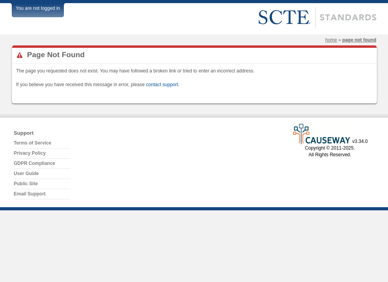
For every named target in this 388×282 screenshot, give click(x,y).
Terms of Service (32, 143)
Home (331, 40)
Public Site (26, 183)
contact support (162, 84)
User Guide (26, 173)
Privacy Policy (29, 153)
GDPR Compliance (34, 163)
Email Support (29, 194)
